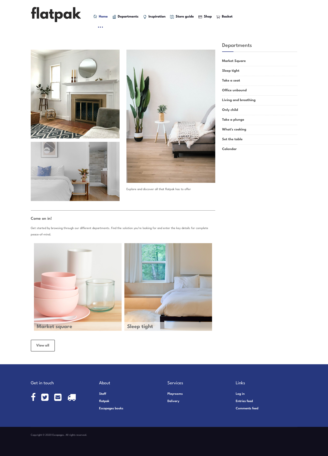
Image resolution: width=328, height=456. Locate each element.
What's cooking (234, 129)
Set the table (232, 139)
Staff (102, 393)
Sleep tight (230, 71)
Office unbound (234, 90)
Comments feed (247, 408)
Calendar (229, 149)
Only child (230, 110)
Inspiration (154, 17)
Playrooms (175, 393)
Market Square (234, 61)
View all (42, 345)
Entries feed (244, 401)
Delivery (173, 401)
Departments (125, 17)
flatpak (104, 401)
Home (100, 16)
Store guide (182, 17)
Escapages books (111, 408)
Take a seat (231, 80)
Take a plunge (233, 120)
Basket (224, 17)
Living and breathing (239, 100)
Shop (205, 17)
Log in (240, 393)
